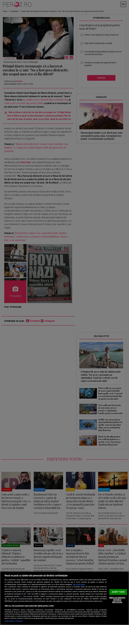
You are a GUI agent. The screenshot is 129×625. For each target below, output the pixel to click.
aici (21, 596)
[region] (64, 598)
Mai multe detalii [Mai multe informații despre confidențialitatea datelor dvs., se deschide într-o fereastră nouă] (79, 584)
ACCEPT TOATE (118, 592)
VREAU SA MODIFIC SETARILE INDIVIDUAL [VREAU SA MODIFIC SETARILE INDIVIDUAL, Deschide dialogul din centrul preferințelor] (117, 599)
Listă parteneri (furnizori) (14, 621)
